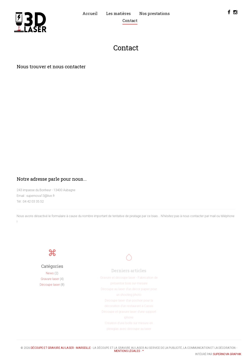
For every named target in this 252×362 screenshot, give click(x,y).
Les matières (118, 13)
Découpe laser (50, 287)
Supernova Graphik (227, 354)
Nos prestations (154, 13)
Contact (129, 20)
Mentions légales (127, 351)
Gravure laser (50, 282)
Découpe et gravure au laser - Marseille (61, 347)
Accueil (89, 13)
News (50, 276)
